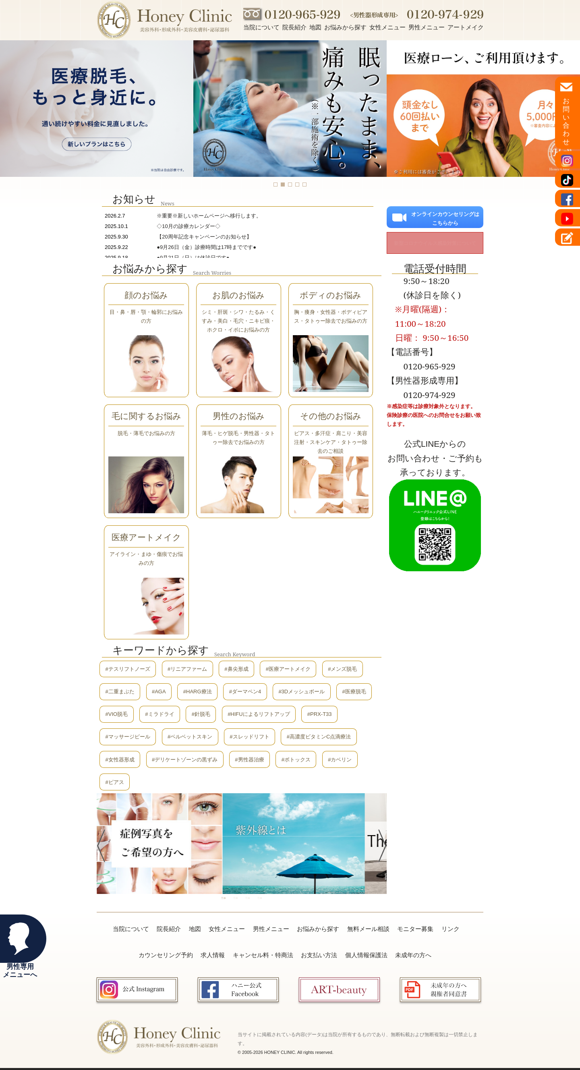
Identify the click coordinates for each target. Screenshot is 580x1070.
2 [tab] (236, 898)
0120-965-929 (430, 366)
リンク (450, 928)
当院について (261, 27)
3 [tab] (248, 898)
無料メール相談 (368, 928)
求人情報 (213, 955)
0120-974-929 (430, 394)
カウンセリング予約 (166, 955)
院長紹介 (294, 27)
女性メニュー (387, 27)
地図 (315, 27)
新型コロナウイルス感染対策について (435, 243)
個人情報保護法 (366, 955)
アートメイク (465, 27)
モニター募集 (415, 928)
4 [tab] (260, 898)
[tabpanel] (313, 843)
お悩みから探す (345, 27)
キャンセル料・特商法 (263, 955)
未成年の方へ (413, 955)
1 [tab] (224, 898)
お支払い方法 (319, 955)
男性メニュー (426, 27)
